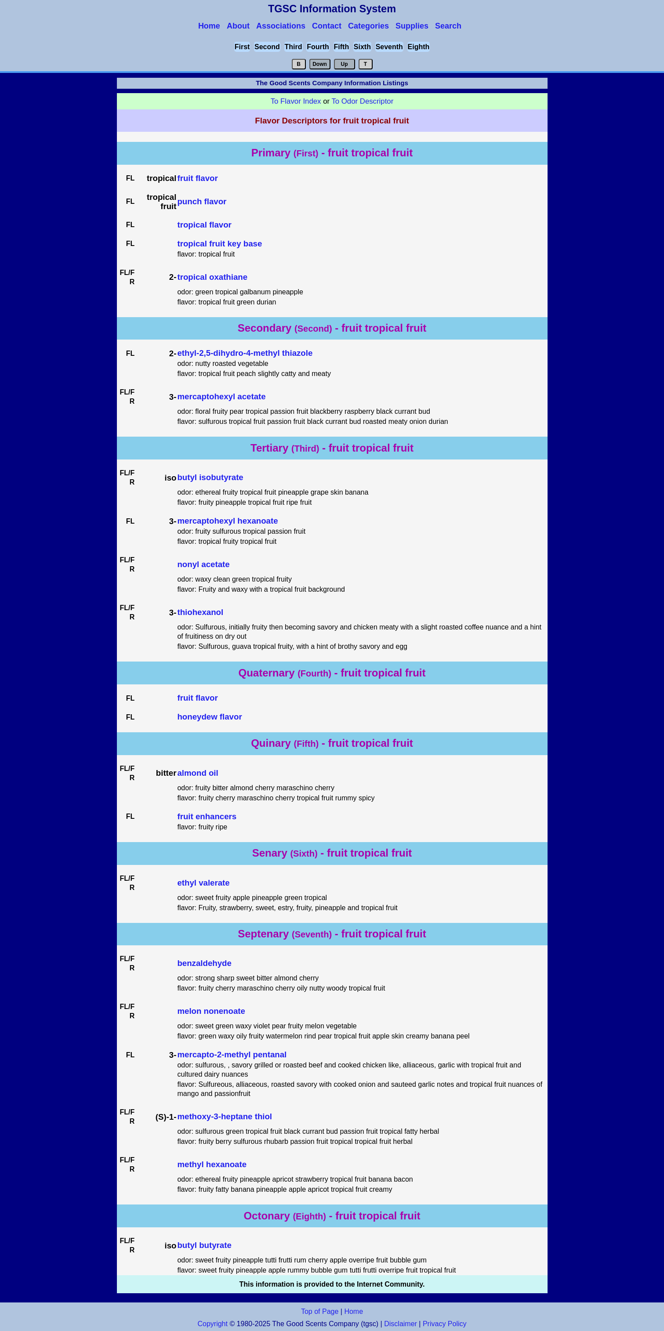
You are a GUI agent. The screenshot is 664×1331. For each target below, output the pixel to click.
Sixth (362, 47)
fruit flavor (197, 178)
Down (319, 64)
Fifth (341, 47)
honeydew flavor (209, 716)
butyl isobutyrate (210, 477)
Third (293, 47)
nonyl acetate (203, 564)
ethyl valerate (203, 882)
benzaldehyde (204, 963)
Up (344, 64)
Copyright (212, 1323)
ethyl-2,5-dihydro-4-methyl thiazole (244, 353)
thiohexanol (200, 612)
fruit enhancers (206, 816)
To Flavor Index (296, 101)
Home (353, 1311)
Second (267, 47)
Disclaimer (400, 1323)
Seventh (389, 47)
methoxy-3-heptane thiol (224, 1116)
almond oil (197, 773)
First (242, 47)
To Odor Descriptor (362, 101)
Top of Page (319, 1311)
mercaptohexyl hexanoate (227, 520)
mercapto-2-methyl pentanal (232, 1054)
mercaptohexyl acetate (221, 396)
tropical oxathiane (212, 277)
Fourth (318, 47)
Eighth (419, 47)
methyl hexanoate (212, 1164)
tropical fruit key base (219, 243)
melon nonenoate (211, 1011)
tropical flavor (204, 224)
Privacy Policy (444, 1323)
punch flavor (201, 201)
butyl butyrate (204, 1245)
